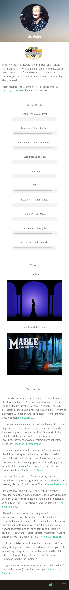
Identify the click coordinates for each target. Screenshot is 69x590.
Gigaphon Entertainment (27, 443)
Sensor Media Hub (56, 484)
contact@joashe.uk (11, 90)
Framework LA (26, 417)
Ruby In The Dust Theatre (47, 536)
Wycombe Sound (35, 470)
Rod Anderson (48, 555)
